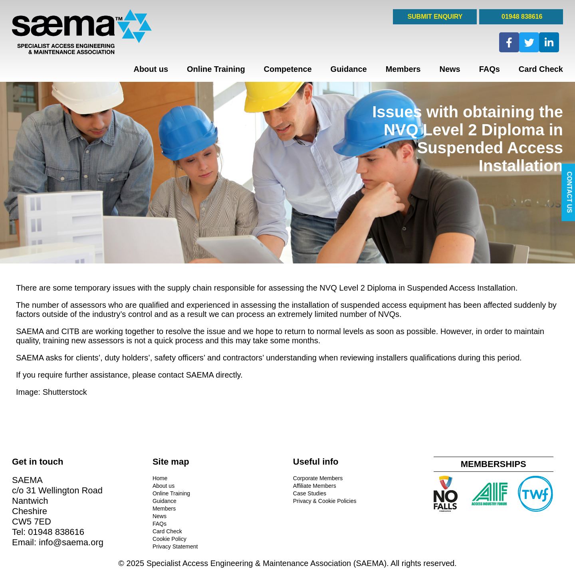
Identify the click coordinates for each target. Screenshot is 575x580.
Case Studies (309, 493)
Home (160, 478)
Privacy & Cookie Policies (325, 501)
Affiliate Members (314, 486)
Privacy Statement (175, 546)
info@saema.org (71, 542)
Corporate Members (318, 478)
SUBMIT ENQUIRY (434, 16)
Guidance (349, 69)
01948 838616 (521, 16)
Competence (288, 69)
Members (403, 69)
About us (150, 69)
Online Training (216, 69)
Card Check (541, 69)
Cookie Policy (169, 539)
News (449, 69)
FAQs (489, 69)
